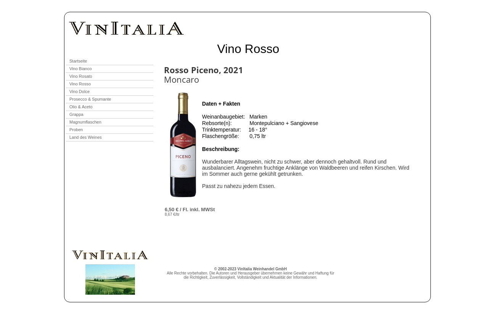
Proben (76, 129)
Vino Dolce (79, 91)
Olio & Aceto (81, 106)
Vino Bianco (80, 68)
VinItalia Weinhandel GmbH (262, 269)
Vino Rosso (80, 84)
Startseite (78, 61)
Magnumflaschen (85, 122)
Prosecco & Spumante (90, 99)
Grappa (76, 114)
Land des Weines (85, 137)
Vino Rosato (80, 76)
